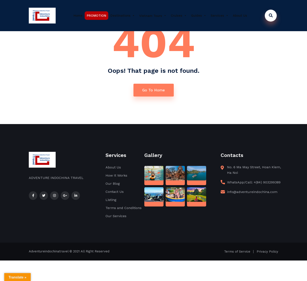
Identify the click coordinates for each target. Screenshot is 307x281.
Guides (198, 15)
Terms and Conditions (124, 208)
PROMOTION (96, 16)
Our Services (116, 216)
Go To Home (153, 90)
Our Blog (113, 183)
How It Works (116, 175)
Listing (111, 200)
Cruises (179, 15)
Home (78, 16)
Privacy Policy (267, 251)
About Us (240, 16)
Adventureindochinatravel (48, 251)
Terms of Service (237, 251)
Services (220, 15)
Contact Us (115, 192)
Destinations (122, 15)
